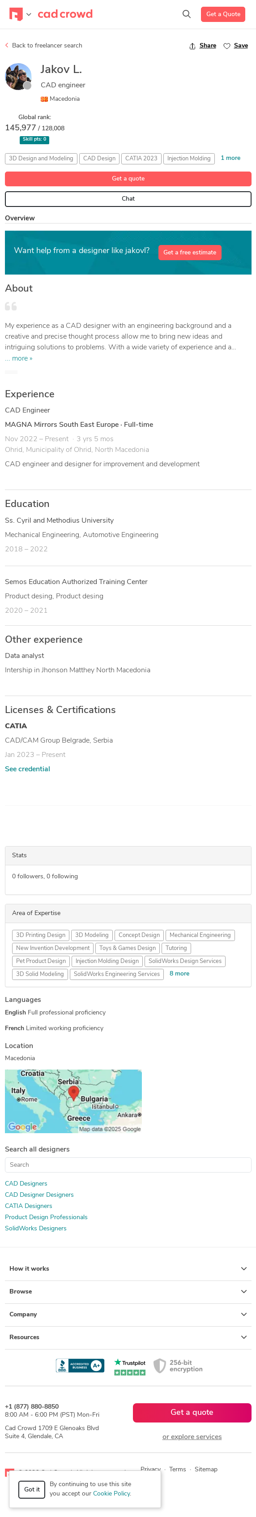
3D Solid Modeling (40, 974)
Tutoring (176, 948)
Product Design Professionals (46, 1217)
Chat (128, 199)
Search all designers (37, 1149)
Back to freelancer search (43, 45)
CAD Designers (26, 1184)
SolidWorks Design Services (185, 961)
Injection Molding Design (107, 961)
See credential (27, 769)
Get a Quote (223, 14)
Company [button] (128, 1314)
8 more (179, 974)
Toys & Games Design (127, 948)
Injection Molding (189, 159)
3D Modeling (92, 935)
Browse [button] (128, 1291)
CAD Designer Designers (39, 1195)
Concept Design (139, 935)
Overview (20, 218)
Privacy (151, 1469)
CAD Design (99, 159)
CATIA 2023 (141, 159)
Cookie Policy (111, 1494)
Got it (32, 1490)
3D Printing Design (40, 935)
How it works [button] (128, 1268)
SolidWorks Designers (36, 1228)
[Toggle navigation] (20, 14)
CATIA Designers (28, 1206)
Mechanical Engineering (200, 935)
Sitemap (206, 1469)
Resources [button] (128, 1337)
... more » (19, 358)
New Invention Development (53, 948)
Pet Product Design (41, 961)
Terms (177, 1469)
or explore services (192, 1437)
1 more (230, 158)
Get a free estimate (189, 252)
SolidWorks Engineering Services (117, 974)
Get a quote (128, 179)
